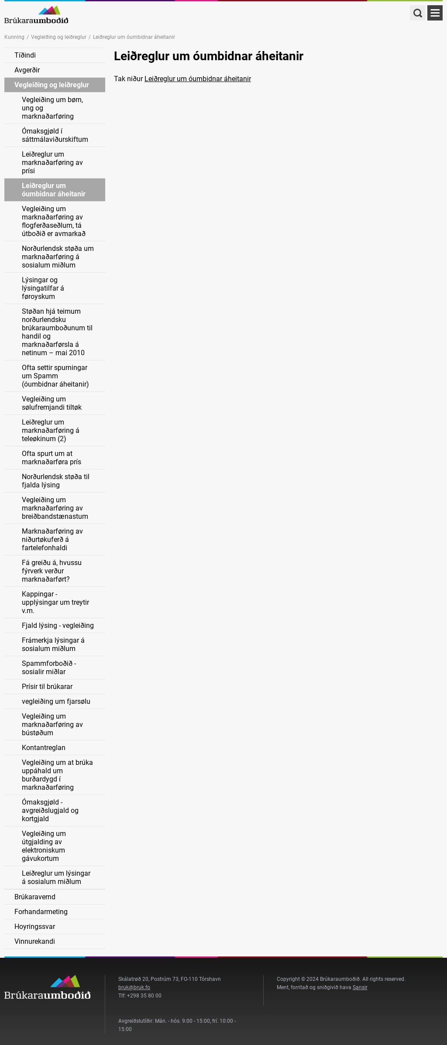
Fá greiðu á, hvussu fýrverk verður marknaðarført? (52, 570)
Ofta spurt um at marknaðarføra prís (51, 457)
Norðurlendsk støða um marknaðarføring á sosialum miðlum (58, 256)
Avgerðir (27, 70)
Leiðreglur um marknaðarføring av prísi (52, 162)
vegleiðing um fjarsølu (56, 701)
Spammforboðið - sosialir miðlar (49, 667)
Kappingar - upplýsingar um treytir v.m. (55, 602)
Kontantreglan (43, 747)
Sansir (360, 987)
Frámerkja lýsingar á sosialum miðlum (53, 644)
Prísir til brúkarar (47, 686)
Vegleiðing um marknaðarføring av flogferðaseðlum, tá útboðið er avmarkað (54, 221)
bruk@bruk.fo (134, 987)
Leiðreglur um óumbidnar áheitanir (54, 190)
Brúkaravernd (34, 897)
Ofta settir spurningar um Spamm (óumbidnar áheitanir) (55, 375)
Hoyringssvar (34, 926)
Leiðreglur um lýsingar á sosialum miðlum (56, 877)
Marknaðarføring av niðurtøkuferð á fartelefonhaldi (52, 539)
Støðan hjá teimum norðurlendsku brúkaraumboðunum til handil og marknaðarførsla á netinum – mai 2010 (57, 332)
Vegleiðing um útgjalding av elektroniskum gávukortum (44, 846)
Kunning (14, 37)
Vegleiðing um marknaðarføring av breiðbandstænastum (55, 508)
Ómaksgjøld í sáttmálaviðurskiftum (55, 135)
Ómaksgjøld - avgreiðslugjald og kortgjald (50, 810)
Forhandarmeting (41, 912)
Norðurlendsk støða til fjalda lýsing (55, 481)
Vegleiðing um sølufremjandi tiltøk (52, 403)
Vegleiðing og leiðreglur (58, 37)
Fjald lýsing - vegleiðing (58, 625)
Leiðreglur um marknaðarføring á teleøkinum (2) (50, 430)
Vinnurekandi (34, 941)
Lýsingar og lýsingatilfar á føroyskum (43, 288)
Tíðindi (25, 55)
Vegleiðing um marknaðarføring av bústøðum (52, 724)
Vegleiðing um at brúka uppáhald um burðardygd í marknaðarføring (57, 774)
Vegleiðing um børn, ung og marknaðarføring (52, 108)
